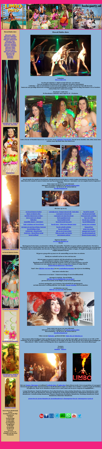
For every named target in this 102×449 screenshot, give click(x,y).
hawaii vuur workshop (88, 220)
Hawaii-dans (67, 139)
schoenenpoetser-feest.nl (70, 398)
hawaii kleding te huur (33, 229)
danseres (63, 349)
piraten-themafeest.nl (44, 398)
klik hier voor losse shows (46, 268)
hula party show (10, 41)
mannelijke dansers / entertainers (33, 222)
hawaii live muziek (10, 407)
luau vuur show (88, 218)
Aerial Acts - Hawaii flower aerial (33, 233)
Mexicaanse (34, 385)
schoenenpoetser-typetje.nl (85, 398)
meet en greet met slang (33, 218)
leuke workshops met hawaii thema (34, 224)
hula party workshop (10, 45)
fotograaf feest (10, 173)
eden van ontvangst (68, 279)
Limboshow (59, 139)
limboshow (10, 56)
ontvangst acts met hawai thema (30, 227)
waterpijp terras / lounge (9, 123)
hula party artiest (10, 48)
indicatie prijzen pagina (72, 185)
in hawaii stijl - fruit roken (10, 123)
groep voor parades (88, 229)
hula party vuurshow (10, 38)
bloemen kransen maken (89, 235)
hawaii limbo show (10, 42)
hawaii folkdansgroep (89, 222)
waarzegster (59, 213)
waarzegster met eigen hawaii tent (64, 215)
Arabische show (51, 385)
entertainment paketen (63, 235)
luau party (15, 341)
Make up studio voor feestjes (64, 233)
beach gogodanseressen (63, 218)
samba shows (62, 385)
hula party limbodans (10, 36)
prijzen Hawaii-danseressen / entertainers (61, 265)
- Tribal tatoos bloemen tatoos (67, 224)
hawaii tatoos (55, 224)
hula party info (10, 53)
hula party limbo (10, 47)
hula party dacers (10, 50)
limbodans (10, 57)
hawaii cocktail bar (63, 229)
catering (84, 224)
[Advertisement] (60, 426)
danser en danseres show (34, 213)
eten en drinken (91, 224)
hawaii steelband (33, 235)
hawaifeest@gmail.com (60, 188)
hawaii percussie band (88, 213)
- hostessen (43, 227)
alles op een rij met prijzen (63, 231)
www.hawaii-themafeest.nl (60, 241)
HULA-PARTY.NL (60, 79)
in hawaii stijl (67, 213)
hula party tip (10, 54)
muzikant (57, 349)
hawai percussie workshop (88, 215)
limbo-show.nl (70, 336)
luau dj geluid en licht (63, 220)
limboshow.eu (79, 336)
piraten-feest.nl (32, 398)
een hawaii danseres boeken (10, 309)
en (40, 218)
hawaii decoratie (7, 341)
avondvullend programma (66, 268)
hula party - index (10, 35)
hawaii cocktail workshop (63, 227)
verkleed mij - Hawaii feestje (10, 249)
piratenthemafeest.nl (57, 398)
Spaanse (28, 385)
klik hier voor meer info (56, 289)
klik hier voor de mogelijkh (55, 279)
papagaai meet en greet (88, 231)
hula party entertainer (10, 51)
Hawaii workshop (71, 285)
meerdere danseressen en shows (34, 215)
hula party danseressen (10, 39)
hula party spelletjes (10, 44)
